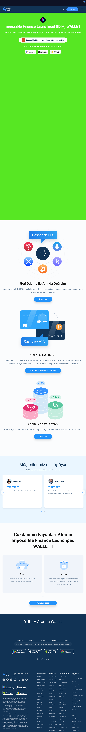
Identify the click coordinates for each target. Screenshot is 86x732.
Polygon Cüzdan (53, 612)
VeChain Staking (53, 703)
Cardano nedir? (76, 623)
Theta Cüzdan (52, 592)
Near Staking (52, 689)
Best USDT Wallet (76, 629)
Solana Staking (52, 714)
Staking (50, 675)
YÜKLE (72, 9)
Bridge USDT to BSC (64, 672)
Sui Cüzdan (51, 663)
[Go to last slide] (3, 380)
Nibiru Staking (52, 717)
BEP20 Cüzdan (52, 646)
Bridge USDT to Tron (64, 683)
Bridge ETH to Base (64, 650)
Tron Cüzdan (52, 629)
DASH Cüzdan (52, 657)
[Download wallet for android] (30, 52)
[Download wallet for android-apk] (51, 539)
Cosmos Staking (53, 692)
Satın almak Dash (41, 694)
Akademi (39, 598)
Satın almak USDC (42, 668)
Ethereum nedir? (76, 620)
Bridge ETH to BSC (63, 653)
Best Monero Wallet (77, 632)
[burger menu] (82, 9)
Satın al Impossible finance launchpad (43, 258)
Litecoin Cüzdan (53, 609)
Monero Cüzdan (53, 567)
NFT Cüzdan (52, 618)
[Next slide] (82, 380)
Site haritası (40, 612)
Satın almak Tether (42, 637)
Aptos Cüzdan (52, 649)
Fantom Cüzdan (53, 606)
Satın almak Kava (41, 685)
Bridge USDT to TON (64, 681)
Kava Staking (52, 683)
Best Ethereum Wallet (77, 626)
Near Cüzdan (52, 601)
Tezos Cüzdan (52, 615)
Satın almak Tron (41, 677)
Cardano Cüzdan (53, 584)
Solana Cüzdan (52, 570)
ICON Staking (52, 712)
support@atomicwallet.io (20, 561)
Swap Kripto (43, 187)
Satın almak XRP (41, 646)
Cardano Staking (53, 709)
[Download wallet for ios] (43, 52)
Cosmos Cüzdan (53, 660)
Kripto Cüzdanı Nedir (77, 606)
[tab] (41, 399)
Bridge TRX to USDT (64, 686)
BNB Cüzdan (52, 626)
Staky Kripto (43, 324)
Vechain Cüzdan (53, 651)
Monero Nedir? (75, 618)
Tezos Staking (52, 695)
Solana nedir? (75, 615)
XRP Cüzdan (52, 604)
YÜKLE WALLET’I (43, 491)
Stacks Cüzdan (52, 665)
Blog (38, 595)
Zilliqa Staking (52, 706)
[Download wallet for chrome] (55, 52)
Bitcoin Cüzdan (52, 564)
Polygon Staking (53, 686)
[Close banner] (84, 2)
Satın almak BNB (41, 654)
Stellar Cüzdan (52, 640)
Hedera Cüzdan (53, 632)
